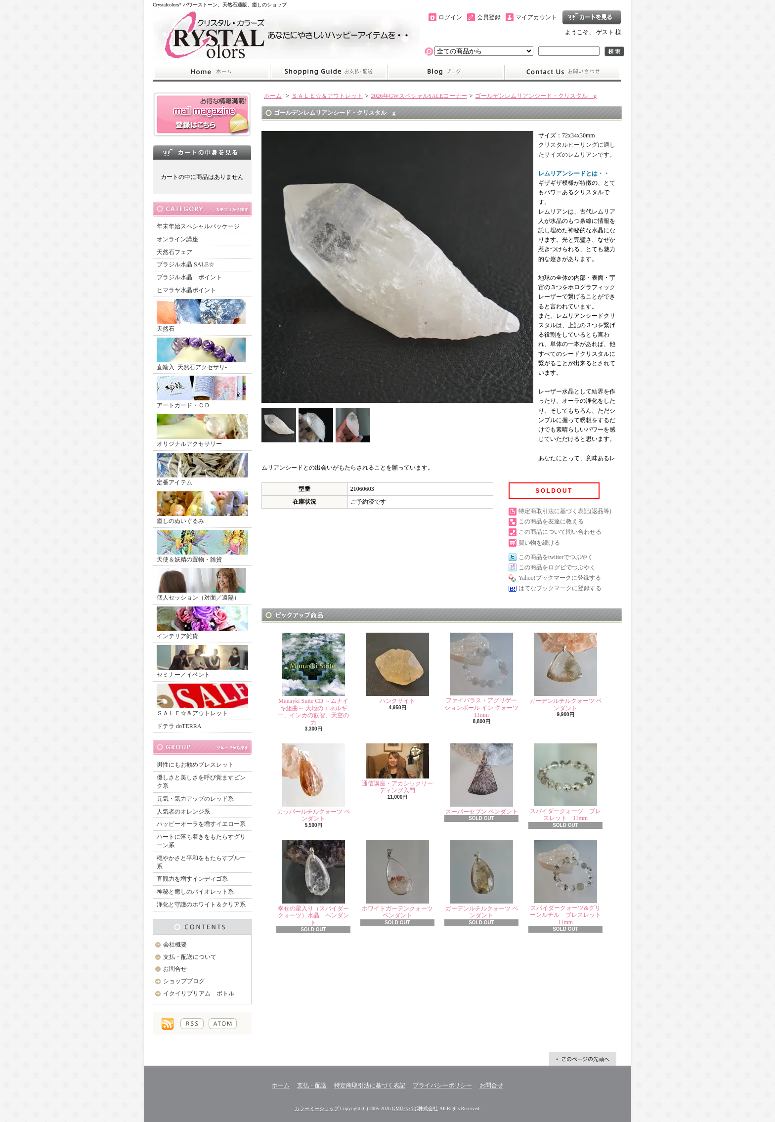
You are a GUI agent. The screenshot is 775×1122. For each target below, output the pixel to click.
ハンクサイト (397, 668)
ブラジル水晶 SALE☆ (186, 264)
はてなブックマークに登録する (560, 588)
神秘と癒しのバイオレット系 (195, 891)
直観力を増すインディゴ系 (192, 878)
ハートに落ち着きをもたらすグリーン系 (201, 841)
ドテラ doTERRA (179, 726)
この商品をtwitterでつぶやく (555, 557)
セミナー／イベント (202, 661)
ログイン (450, 17)
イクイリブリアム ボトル (198, 993)
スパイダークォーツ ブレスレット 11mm (565, 782)
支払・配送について (328, 72)
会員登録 (489, 17)
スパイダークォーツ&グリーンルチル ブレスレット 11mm (568, 883)
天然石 (201, 315)
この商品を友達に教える (551, 521)
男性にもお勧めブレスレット (195, 764)
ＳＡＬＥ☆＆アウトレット (202, 700)
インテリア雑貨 (202, 623)
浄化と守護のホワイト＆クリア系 (201, 904)
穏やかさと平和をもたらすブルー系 (201, 862)
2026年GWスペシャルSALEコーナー (419, 95)
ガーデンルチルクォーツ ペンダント (565, 672)
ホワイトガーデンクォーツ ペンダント (397, 879)
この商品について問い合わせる (560, 531)
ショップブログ (446, 72)
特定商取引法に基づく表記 (369, 1085)
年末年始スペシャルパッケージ (198, 226)
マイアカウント (536, 17)
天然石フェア (174, 252)
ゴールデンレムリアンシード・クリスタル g (536, 95)
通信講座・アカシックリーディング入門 (397, 768)
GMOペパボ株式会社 (415, 1108)
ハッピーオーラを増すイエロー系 (201, 823)
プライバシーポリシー (442, 1085)
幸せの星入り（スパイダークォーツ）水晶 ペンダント (313, 883)
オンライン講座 (177, 239)
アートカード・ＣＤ (201, 392)
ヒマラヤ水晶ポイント (186, 290)
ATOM (223, 1023)
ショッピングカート (591, 17)
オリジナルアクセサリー (202, 430)
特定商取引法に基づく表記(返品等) (564, 511)
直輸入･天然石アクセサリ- (201, 354)
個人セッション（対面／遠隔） (201, 584)
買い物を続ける (539, 542)
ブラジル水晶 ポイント (189, 277)
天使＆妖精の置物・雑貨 (202, 546)
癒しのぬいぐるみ (202, 507)
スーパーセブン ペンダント (481, 779)
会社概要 (175, 944)
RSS (192, 1023)
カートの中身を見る (202, 152)
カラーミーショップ (317, 1108)
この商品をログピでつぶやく (557, 567)
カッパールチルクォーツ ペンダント (313, 782)
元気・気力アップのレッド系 (195, 798)
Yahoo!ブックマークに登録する (559, 577)
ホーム (211, 72)
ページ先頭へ (582, 1059)
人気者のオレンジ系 (183, 811)
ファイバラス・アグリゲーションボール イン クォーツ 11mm (481, 675)
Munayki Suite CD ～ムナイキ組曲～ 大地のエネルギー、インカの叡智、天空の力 (313, 679)
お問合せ (563, 72)
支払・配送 (312, 1085)
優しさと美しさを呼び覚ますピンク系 (201, 781)
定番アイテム (202, 469)
